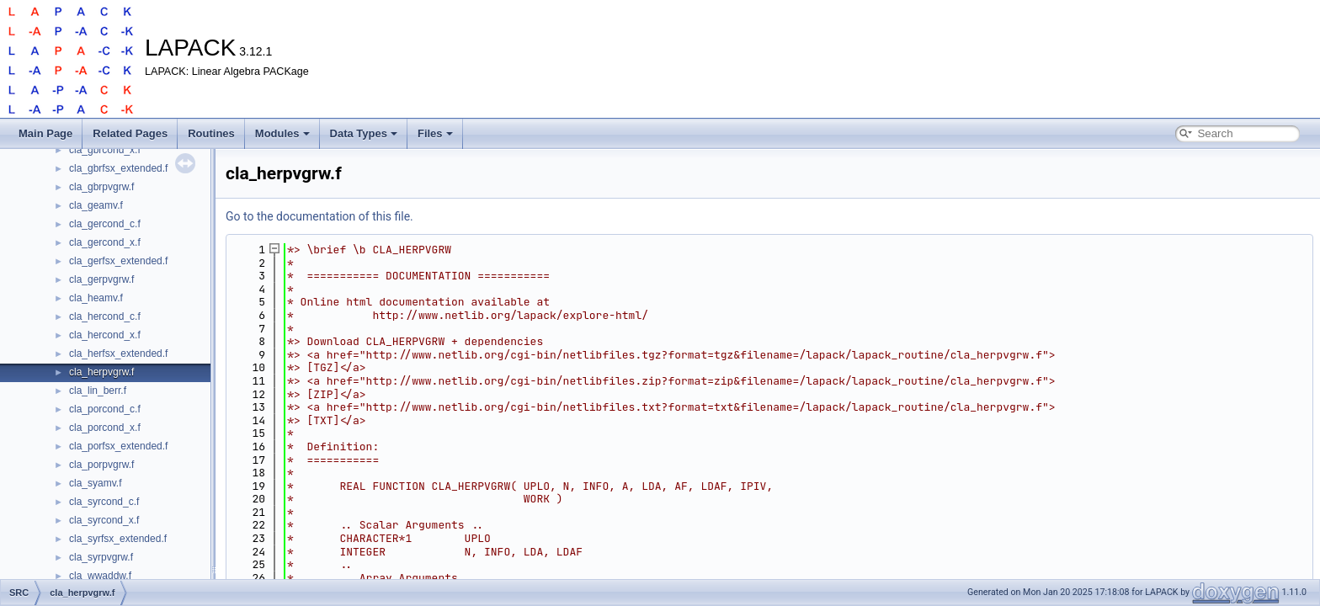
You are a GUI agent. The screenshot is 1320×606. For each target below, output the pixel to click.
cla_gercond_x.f (105, 242)
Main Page (45, 133)
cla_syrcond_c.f (104, 502)
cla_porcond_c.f (105, 409)
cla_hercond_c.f (105, 316)
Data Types (363, 133)
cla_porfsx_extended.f (118, 446)
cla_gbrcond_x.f (105, 150)
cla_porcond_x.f (105, 427)
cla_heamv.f (96, 298)
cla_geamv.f (96, 205)
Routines (211, 133)
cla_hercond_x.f (105, 335)
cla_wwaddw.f (100, 576)
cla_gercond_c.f (105, 224)
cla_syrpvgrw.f (101, 557)
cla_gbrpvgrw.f (101, 187)
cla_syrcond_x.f (104, 520)
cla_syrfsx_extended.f (118, 539)
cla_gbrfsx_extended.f (118, 168)
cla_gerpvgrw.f (101, 279)
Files (435, 133)
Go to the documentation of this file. (319, 216)
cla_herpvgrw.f (101, 372)
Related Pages (130, 133)
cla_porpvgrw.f (101, 464)
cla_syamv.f (95, 483)
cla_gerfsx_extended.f (118, 261)
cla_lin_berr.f (97, 390)
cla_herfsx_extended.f (118, 353)
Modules (282, 133)
